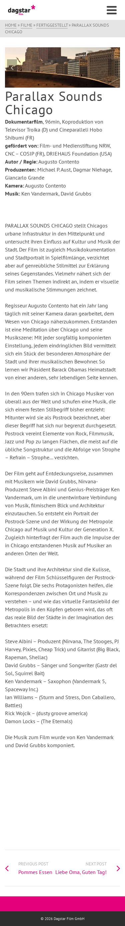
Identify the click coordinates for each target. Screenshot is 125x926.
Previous (12, 67)
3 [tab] (54, 84)
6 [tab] (78, 84)
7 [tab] (86, 84)
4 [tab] (62, 84)
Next (113, 67)
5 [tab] (70, 84)
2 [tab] (46, 84)
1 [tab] (38, 84)
